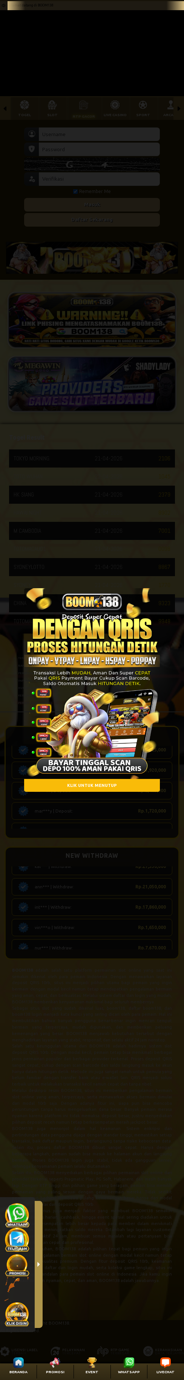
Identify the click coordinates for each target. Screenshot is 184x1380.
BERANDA (18, 1372)
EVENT (92, 1372)
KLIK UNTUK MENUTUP (92, 785)
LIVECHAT (165, 1372)
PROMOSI (55, 1372)
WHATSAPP (129, 1372)
